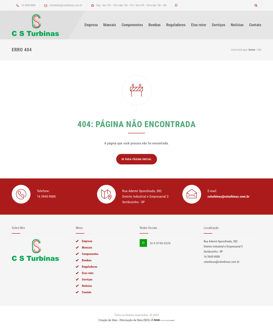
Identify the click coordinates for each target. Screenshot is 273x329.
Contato (255, 25)
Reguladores (176, 25)
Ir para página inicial (137, 159)
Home (251, 49)
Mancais (109, 25)
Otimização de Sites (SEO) (134, 320)
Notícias (237, 25)
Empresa (91, 25)
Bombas (154, 25)
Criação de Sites (108, 320)
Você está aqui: (239, 49)
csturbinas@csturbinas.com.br (228, 196)
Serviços (218, 25)
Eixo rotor (198, 25)
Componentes (132, 25)
